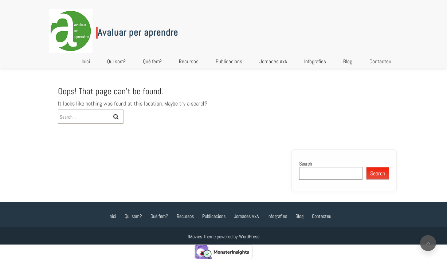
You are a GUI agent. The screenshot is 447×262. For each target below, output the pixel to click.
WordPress (249, 236)
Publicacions (229, 61)
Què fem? (152, 61)
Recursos (189, 61)
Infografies (315, 61)
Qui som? (116, 61)
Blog (347, 61)
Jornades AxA (273, 61)
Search (305, 163)
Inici (86, 61)
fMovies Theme (202, 236)
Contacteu (380, 61)
